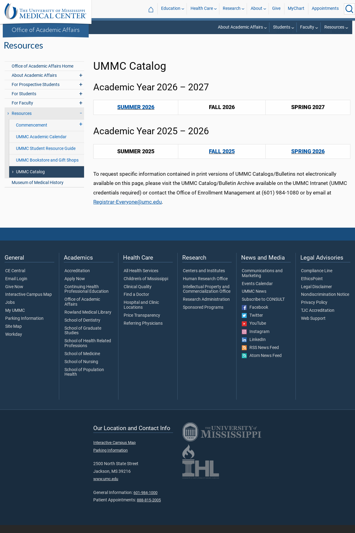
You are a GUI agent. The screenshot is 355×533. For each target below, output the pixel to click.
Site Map (13, 334)
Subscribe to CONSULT (263, 307)
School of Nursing (81, 369)
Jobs (10, 310)
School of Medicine (82, 361)
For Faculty (22, 111)
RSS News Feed (260, 355)
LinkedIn (254, 347)
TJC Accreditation (317, 318)
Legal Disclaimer (316, 294)
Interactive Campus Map (28, 302)
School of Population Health (84, 380)
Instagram (255, 339)
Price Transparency (142, 323)
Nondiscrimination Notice (325, 302)
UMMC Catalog (30, 179)
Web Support (313, 326)
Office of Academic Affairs (46, 29)
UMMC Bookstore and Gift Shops (47, 168)
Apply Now (74, 286)
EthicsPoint (312, 286)
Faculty (307, 27)
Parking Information (24, 326)
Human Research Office (205, 286)
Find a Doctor (136, 302)
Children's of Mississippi (146, 286)
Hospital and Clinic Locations (141, 313)
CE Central (15, 278)
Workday (13, 342)
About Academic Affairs (240, 27)
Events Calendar (257, 291)
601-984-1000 (145, 500)
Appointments (325, 8)
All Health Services (141, 278)
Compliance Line (316, 278)
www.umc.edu (105, 486)
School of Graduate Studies (82, 339)
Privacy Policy (314, 310)
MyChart (296, 8)
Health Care (202, 8)
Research (232, 8)
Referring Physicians (143, 331)
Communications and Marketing (262, 281)
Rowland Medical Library (87, 320)
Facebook (255, 315)
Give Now (14, 294)
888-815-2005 (149, 508)
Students (281, 27)
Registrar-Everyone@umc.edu (127, 210)
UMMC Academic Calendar (41, 144)
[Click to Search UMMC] (349, 8)
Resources (334, 27)
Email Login (16, 286)
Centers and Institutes (204, 278)
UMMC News (254, 299)
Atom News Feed (262, 363)
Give (276, 8)
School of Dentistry (82, 328)
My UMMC (15, 318)
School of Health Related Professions (87, 351)
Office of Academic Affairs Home (42, 74)
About (256, 8)
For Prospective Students (36, 92)
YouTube (254, 331)
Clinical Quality (138, 294)
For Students (24, 101)
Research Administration (206, 307)
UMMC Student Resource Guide (45, 156)
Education (170, 8)
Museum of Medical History (38, 190)
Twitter (252, 323)
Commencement (31, 133)
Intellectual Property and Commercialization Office (206, 297)
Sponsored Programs (203, 315)
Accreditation (77, 278)
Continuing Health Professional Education (86, 297)
